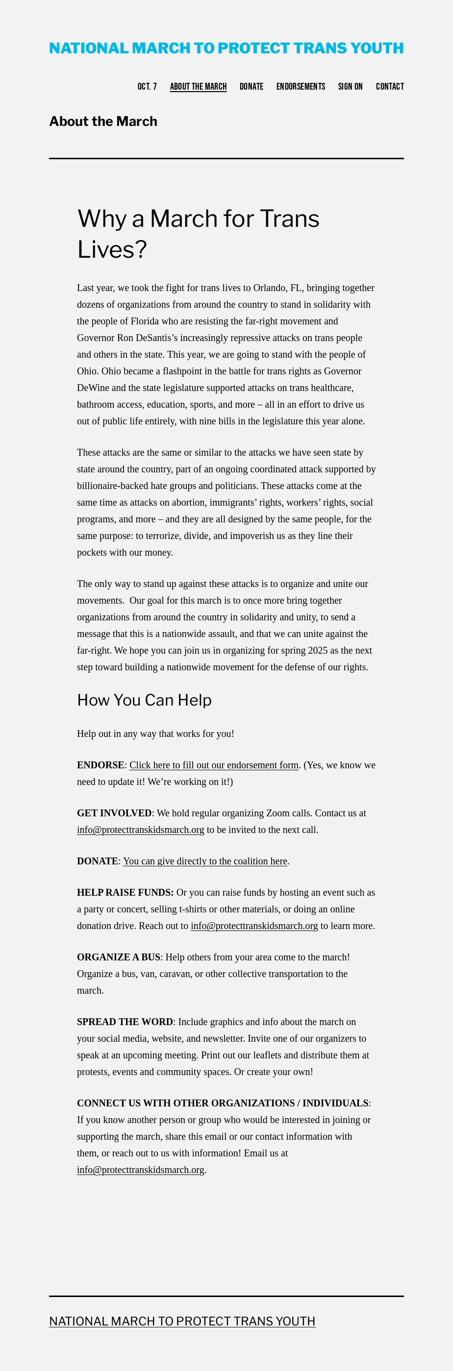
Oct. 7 (147, 87)
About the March (198, 87)
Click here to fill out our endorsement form (214, 764)
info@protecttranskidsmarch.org (140, 829)
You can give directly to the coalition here (205, 861)
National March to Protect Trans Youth (226, 48)
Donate (251, 87)
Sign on (350, 87)
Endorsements (301, 87)
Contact (390, 87)
